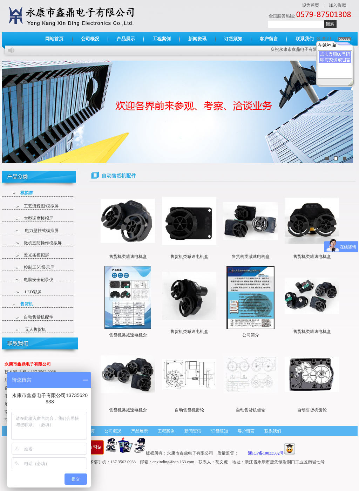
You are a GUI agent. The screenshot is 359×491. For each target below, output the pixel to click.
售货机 (23, 303)
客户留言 (269, 38)
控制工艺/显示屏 (33, 267)
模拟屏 (23, 192)
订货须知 (233, 38)
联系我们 (305, 38)
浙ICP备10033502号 (266, 453)
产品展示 (126, 38)
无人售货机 (29, 329)
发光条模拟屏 (31, 255)
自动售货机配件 (33, 317)
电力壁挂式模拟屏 (36, 230)
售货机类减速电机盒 (128, 256)
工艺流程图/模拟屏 (36, 206)
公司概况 (90, 38)
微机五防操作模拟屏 (37, 242)
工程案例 (162, 38)
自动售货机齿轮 (189, 410)
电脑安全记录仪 (33, 279)
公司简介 (250, 335)
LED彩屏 (27, 291)
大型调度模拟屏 (33, 218)
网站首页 (54, 38)
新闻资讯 (197, 38)
